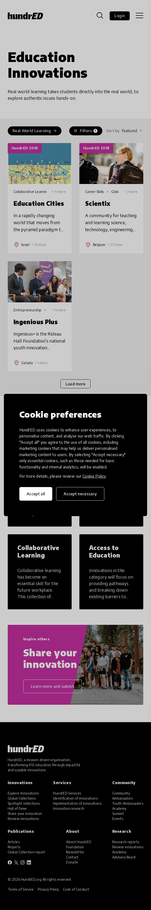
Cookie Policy (94, 476)
